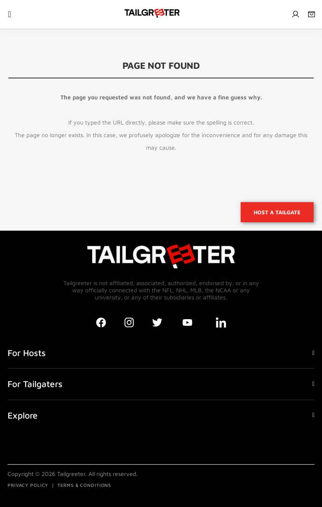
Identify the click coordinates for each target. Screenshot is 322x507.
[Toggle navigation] (9, 14)
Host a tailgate (277, 212)
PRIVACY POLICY (28, 485)
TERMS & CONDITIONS (84, 485)
